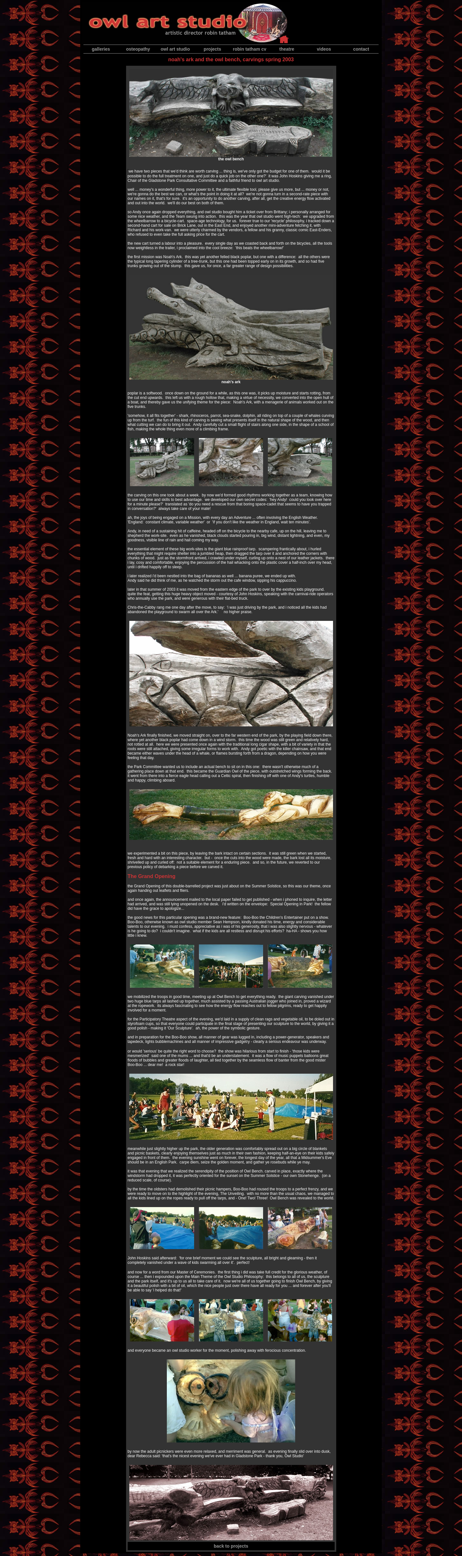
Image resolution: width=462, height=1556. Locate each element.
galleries (101, 49)
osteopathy (138, 49)
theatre (286, 49)
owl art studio (175, 49)
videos (324, 49)
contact (361, 49)
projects (212, 49)
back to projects (231, 1546)
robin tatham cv (249, 49)
